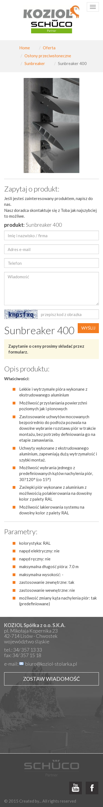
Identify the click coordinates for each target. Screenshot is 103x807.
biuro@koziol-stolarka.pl (51, 664)
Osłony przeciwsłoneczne (47, 55)
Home (24, 47)
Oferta (49, 47)
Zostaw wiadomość (51, 679)
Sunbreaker (34, 63)
